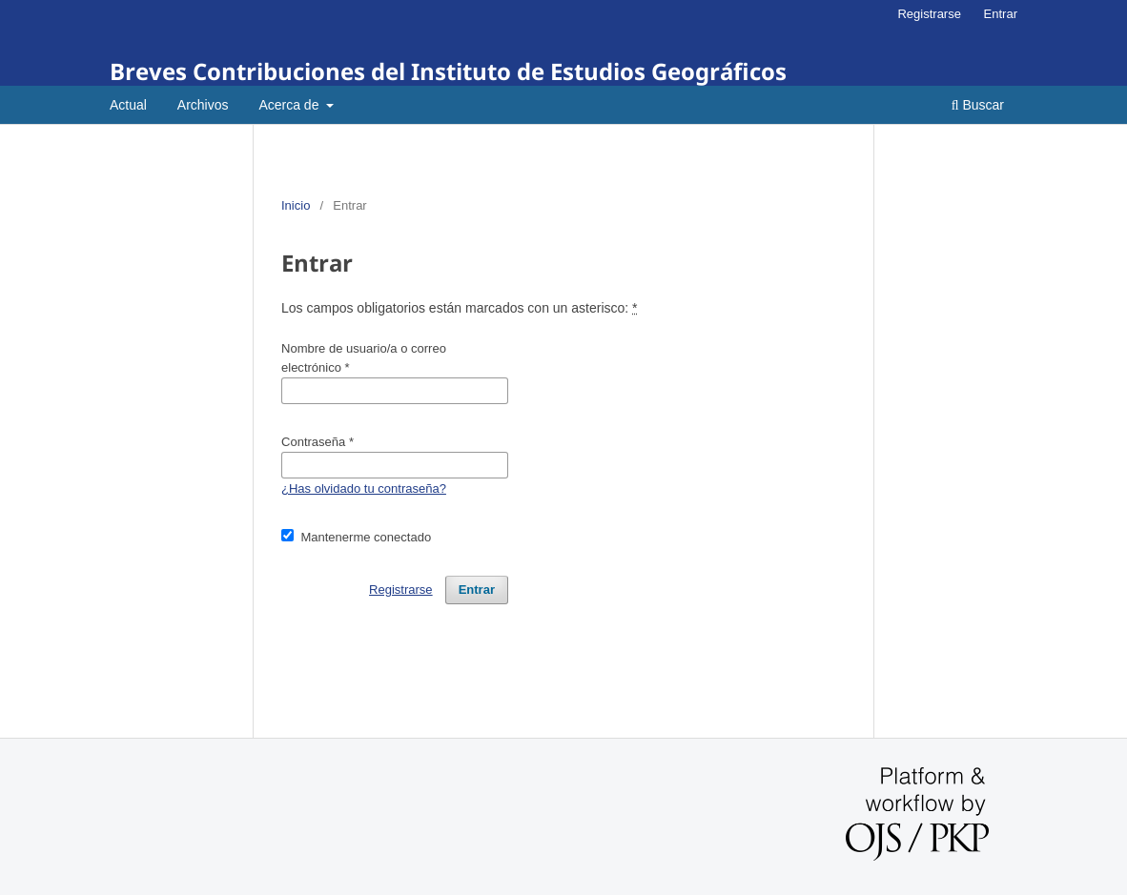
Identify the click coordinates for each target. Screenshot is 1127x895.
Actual (128, 104)
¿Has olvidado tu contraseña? (363, 488)
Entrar (1000, 14)
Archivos (203, 104)
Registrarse (929, 14)
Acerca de (290, 104)
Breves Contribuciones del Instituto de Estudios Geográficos (448, 71)
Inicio (295, 205)
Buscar (978, 104)
